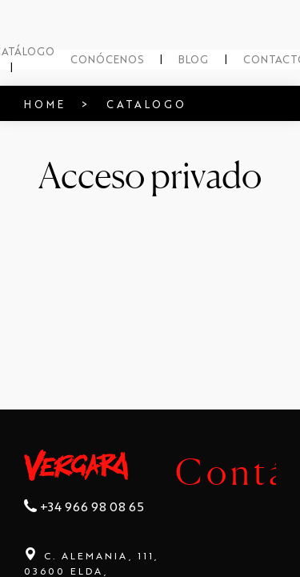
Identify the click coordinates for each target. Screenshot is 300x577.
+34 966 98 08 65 (84, 527)
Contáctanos (141, 468)
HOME (30, 101)
